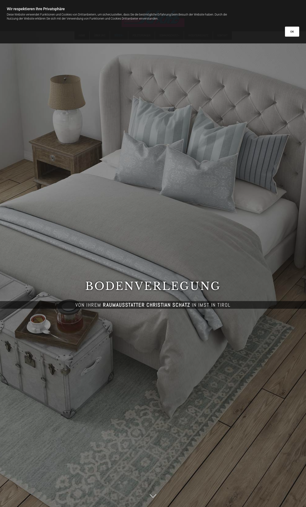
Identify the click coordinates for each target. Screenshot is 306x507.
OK (292, 31)
